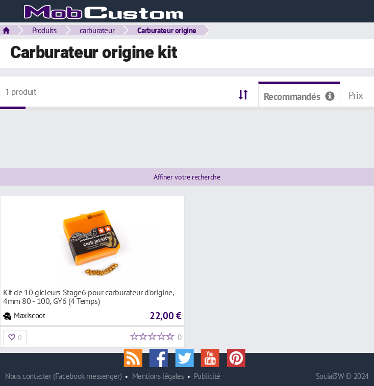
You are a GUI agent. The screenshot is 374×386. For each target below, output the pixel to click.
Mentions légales (158, 376)
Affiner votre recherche (187, 177)
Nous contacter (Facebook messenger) (63, 376)
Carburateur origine (166, 30)
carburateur (97, 30)
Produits (44, 30)
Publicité (207, 376)
